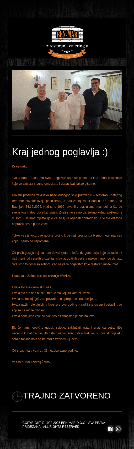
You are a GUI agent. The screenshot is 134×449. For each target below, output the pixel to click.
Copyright (32, 423)
